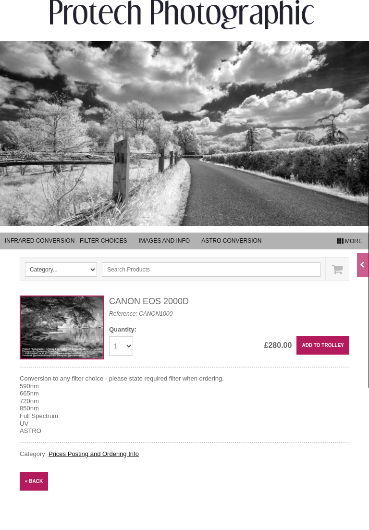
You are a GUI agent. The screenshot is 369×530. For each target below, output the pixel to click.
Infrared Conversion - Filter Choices (66, 240)
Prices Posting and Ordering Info (94, 453)
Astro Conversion (231, 240)
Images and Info (164, 240)
